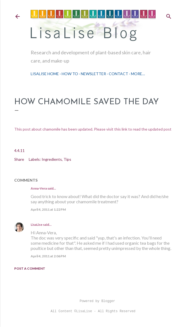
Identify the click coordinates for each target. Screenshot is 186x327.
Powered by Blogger (93, 301)
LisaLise (36, 224)
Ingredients (52, 159)
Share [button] (19, 159)
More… (138, 73)
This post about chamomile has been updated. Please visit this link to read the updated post (92, 129)
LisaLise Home (45, 73)
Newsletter (93, 73)
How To (70, 73)
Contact (118, 73)
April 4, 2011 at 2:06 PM (48, 256)
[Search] (168, 15)
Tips (67, 159)
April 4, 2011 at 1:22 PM (48, 209)
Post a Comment (29, 268)
